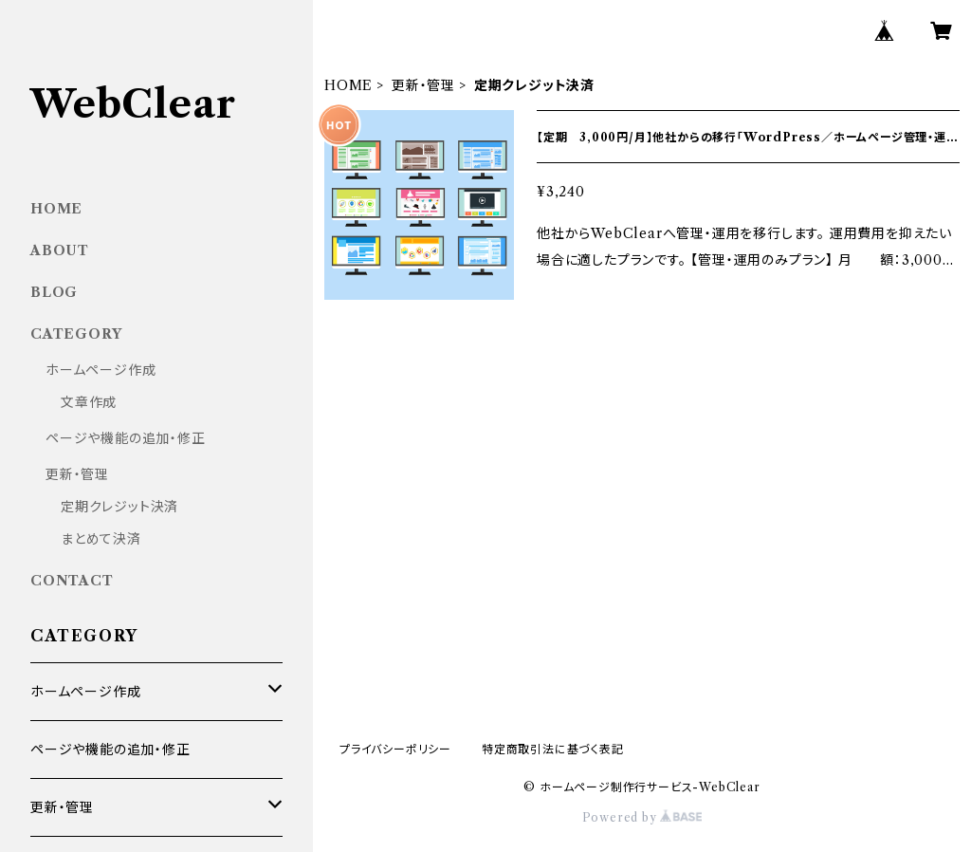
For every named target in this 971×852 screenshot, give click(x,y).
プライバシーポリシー (395, 749)
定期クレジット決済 (119, 506)
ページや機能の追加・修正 (126, 438)
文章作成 (89, 402)
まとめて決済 (101, 538)
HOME (348, 85)
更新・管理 (423, 85)
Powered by (642, 817)
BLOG (54, 292)
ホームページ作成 (101, 370)
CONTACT (72, 580)
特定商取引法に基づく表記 (553, 749)
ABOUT (59, 250)
